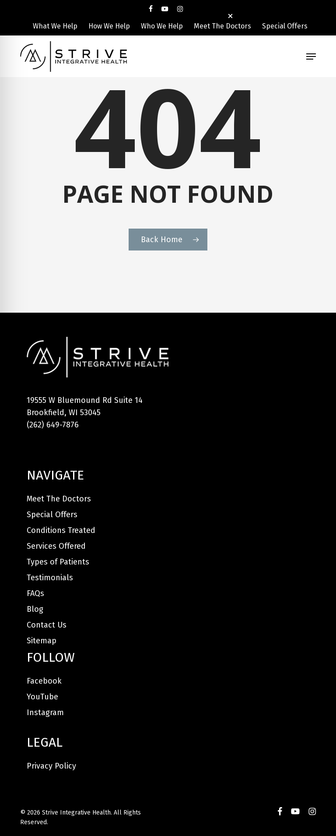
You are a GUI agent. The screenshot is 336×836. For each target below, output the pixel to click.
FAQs (35, 593)
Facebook (44, 681)
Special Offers (52, 514)
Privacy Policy (51, 766)
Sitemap (41, 641)
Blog (35, 609)
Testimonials (50, 577)
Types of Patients (58, 562)
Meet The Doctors (59, 499)
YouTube (42, 697)
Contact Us (46, 625)
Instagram (45, 712)
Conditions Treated (61, 530)
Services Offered (56, 546)
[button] (311, 56)
